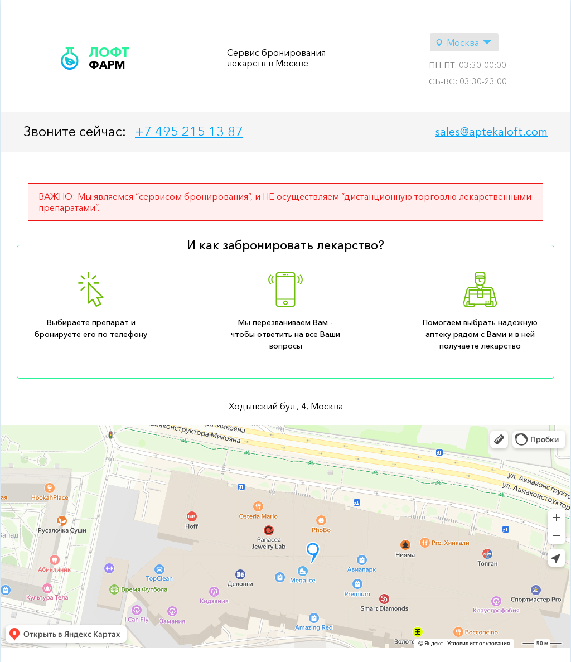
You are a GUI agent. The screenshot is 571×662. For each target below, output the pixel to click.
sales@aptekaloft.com (491, 131)
